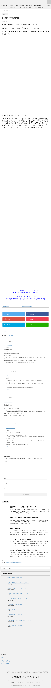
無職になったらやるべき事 (17, 672)
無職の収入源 (34, 672)
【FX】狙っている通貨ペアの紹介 (20, 539)
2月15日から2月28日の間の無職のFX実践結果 (24, 517)
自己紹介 (40, 672)
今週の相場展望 (15, 528)
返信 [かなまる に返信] (8, 389)
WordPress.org (5, 663)
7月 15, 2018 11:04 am (10, 375)
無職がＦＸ (5, 331)
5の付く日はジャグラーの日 (15, 625)
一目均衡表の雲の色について (15, 614)
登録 (2, 657)
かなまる (10, 335)
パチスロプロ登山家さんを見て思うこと (18, 593)
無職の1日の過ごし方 (13, 609)
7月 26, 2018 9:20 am (10, 428)
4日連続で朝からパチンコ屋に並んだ (17, 588)
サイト (5, 488)
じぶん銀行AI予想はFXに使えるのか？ (17, 598)
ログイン (3, 659)
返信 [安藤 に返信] (5, 365)
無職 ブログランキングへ (27, 306)
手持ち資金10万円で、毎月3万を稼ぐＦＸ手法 (19, 620)
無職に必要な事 (27, 672)
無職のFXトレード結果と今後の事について (23, 507)
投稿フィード (4, 660)
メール (6, 483)
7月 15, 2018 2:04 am (8, 345)
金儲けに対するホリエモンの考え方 (17, 604)
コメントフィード (5, 661)
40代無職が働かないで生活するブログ (25, 677)
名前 (6, 478)
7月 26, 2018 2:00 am (8, 402)
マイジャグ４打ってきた (12, 560)
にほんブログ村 (6, 306)
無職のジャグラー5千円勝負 (15, 577)
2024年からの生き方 (9, 671)
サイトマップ (28, 671)
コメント (7, 461)
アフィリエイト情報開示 (19, 671)
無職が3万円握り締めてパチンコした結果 (18, 583)
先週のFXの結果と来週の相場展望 (14, 562)
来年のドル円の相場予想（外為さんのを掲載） (24, 550)
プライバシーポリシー (37, 671)
